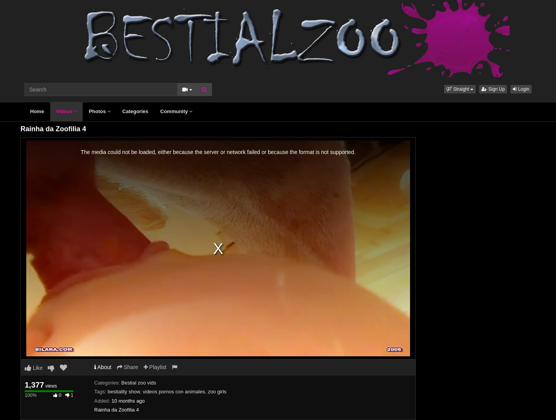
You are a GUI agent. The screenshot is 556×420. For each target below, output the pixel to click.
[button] (460, 89)
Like (34, 368)
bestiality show (124, 392)
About (103, 367)
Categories (135, 111)
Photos (99, 111)
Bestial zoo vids (138, 383)
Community (176, 111)
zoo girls (217, 392)
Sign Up (493, 89)
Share (127, 367)
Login (521, 89)
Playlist (155, 367)
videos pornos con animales (174, 392)
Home (37, 111)
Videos (66, 111)
